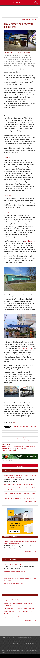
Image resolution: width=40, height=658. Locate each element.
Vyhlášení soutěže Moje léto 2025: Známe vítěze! (18, 575)
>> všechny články (30, 501)
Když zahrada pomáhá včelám (13, 564)
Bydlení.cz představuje (9, 450)
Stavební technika (18, 446)
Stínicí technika (21, 448)
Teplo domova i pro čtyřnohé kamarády (15, 571)
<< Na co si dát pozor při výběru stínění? (14, 438)
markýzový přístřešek (24, 348)
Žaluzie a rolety (6, 446)
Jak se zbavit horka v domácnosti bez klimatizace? (19, 484)
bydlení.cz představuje (29, 19)
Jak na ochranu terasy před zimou (14, 583)
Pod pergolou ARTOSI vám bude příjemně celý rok (19, 498)
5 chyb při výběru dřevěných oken (14, 600)
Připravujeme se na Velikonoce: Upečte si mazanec (19, 608)
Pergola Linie (28, 241)
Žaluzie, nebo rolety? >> (31, 440)
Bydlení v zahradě (30, 446)
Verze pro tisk (31, 426)
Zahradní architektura (8, 448)
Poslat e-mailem (19, 426)
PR (14, 422)
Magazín (7, 595)
